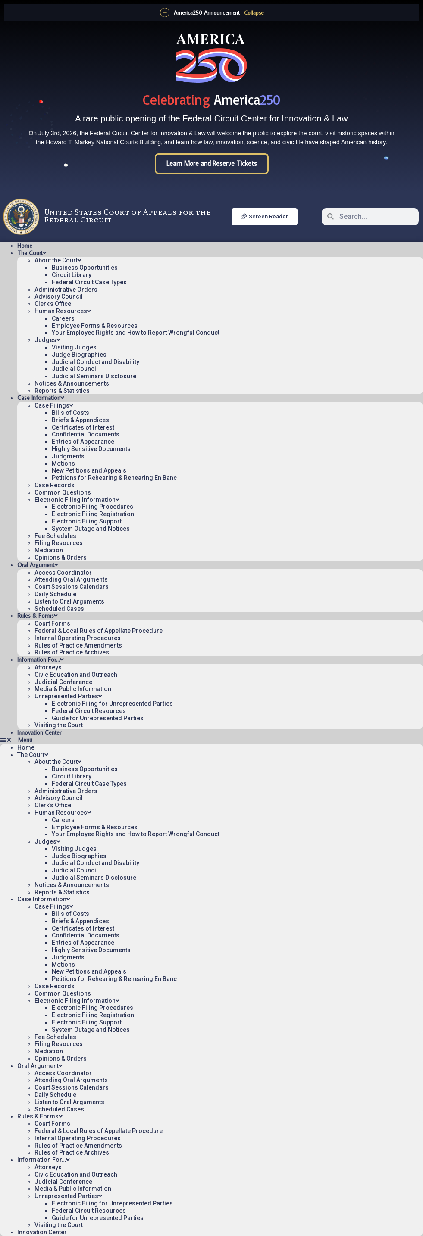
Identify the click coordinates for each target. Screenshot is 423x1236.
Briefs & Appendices (80, 420)
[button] (211, 740)
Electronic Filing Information (76, 499)
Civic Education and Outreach (75, 674)
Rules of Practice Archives (71, 652)
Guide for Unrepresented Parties (98, 718)
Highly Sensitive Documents (91, 448)
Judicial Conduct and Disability (95, 361)
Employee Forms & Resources (95, 325)
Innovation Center (39, 732)
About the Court (57, 260)
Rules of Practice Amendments (78, 645)
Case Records (54, 485)
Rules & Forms (37, 616)
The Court (32, 253)
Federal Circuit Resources (89, 710)
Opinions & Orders (60, 557)
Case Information (40, 398)
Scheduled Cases (59, 608)
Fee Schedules (55, 535)
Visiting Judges (74, 347)
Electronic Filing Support (87, 521)
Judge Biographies (79, 354)
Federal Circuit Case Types (89, 282)
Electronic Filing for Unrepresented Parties (112, 703)
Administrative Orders (65, 289)
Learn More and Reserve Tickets (211, 163)
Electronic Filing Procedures (92, 506)
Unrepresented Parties (68, 696)
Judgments (68, 456)
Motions (63, 463)
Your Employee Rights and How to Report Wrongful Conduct (135, 332)
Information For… (40, 659)
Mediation (48, 550)
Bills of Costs (70, 412)
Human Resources (62, 311)
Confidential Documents (85, 434)
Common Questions (62, 492)
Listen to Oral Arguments (69, 601)
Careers (63, 318)
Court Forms (52, 623)
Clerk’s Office (52, 303)
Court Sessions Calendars (71, 586)
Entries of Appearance (83, 441)
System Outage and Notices (91, 528)
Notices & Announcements (71, 383)
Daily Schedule (55, 594)
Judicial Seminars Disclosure (94, 376)
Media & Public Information (72, 688)
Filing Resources (58, 542)
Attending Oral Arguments (71, 579)
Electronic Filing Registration (93, 514)
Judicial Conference (63, 682)
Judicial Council (75, 368)
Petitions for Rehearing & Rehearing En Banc (114, 477)
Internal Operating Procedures (77, 638)
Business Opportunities (85, 267)
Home (24, 245)
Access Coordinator (63, 572)
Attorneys (48, 667)
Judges (47, 339)
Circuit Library (71, 274)
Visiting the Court (58, 725)
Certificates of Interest (83, 427)
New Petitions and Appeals (89, 470)
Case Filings (53, 405)
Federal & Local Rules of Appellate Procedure (98, 630)
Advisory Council (58, 296)
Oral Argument (37, 565)
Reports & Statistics (62, 390)
